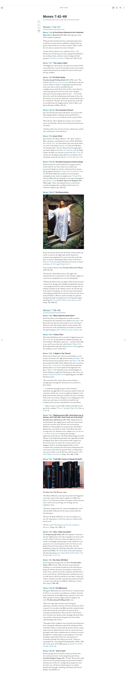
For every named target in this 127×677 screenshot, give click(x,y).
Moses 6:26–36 (47, 340)
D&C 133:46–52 (62, 330)
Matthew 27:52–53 (51, 264)
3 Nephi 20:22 (64, 553)
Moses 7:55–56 (48, 162)
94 (58, 670)
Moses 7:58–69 (52, 310)
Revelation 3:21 (59, 365)
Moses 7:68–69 (48, 651)
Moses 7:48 (47, 77)
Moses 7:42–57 (52, 27)
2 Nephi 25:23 (52, 375)
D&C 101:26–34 (50, 646)
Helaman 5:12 (77, 157)
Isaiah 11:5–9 (74, 644)
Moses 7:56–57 (48, 192)
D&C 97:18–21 (77, 153)
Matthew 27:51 (51, 181)
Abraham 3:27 (71, 150)
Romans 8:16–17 (48, 365)
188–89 (58, 551)
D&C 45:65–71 (49, 555)
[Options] (123, 7)
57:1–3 (57, 555)
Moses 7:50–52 (48, 110)
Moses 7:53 (47, 136)
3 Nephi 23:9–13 (65, 264)
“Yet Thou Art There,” (58, 58)
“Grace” (60, 408)
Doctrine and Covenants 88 (61, 82)
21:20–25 (72, 553)
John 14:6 (65, 146)
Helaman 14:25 (48, 262)
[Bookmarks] (116, 7)
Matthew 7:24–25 (66, 157)
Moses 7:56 (79, 358)
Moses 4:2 (62, 150)
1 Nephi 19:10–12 (66, 171)
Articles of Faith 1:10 (74, 330)
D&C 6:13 (61, 375)
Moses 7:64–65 (48, 588)
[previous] (2, 340)
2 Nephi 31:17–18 (51, 143)
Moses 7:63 (47, 560)
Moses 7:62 (47, 415)
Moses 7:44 (47, 32)
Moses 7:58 (47, 316)
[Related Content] (120, 7)
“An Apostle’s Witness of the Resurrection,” (67, 300)
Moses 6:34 (76, 344)
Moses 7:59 (47, 334)
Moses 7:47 (47, 63)
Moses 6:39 (71, 346)
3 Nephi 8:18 (76, 176)
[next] (124, 340)
